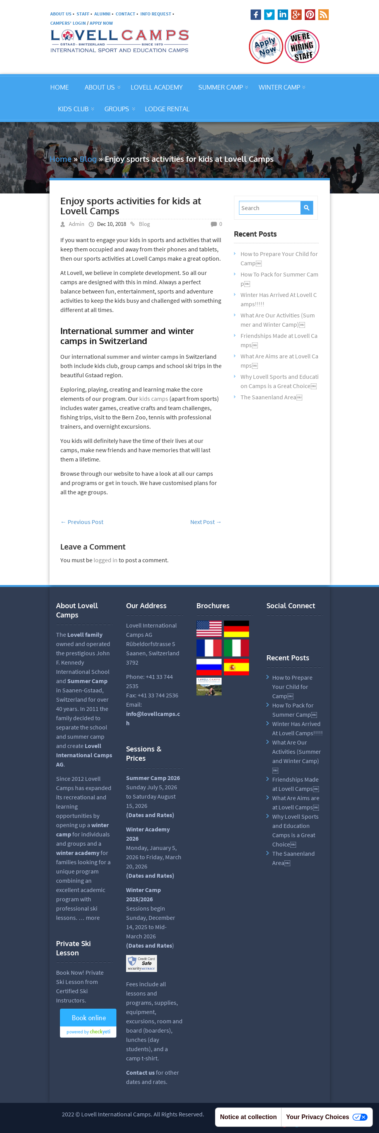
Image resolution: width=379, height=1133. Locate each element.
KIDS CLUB (73, 109)
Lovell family (84, 634)
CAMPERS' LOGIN (68, 23)
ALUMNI (102, 14)
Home (61, 159)
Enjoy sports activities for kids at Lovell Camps (130, 206)
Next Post (206, 522)
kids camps (153, 398)
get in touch (121, 483)
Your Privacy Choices (327, 1117)
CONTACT (125, 14)
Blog (88, 159)
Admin (76, 223)
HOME (59, 87)
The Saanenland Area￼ (271, 397)
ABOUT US (61, 14)
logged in (106, 560)
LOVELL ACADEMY (157, 87)
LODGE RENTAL (167, 109)
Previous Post (81, 522)
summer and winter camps (142, 356)
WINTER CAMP (279, 87)
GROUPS (116, 109)
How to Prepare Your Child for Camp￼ (292, 686)
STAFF (83, 14)
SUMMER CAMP (220, 87)
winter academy (77, 853)
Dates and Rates (150, 815)
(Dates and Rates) (150, 875)
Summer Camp (87, 681)
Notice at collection (248, 1117)
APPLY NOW (101, 23)
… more (89, 917)
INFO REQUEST (155, 14)
